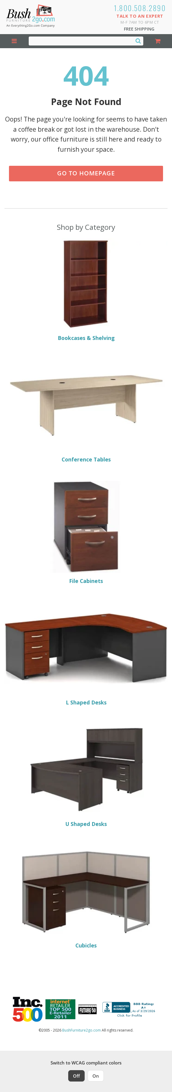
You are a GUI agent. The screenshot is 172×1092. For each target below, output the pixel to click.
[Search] (138, 41)
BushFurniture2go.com (81, 1030)
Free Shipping (139, 29)
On (95, 1076)
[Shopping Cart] (157, 41)
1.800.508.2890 (140, 7)
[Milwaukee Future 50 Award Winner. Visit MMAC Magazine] (87, 1009)
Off (76, 1076)
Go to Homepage (86, 173)
